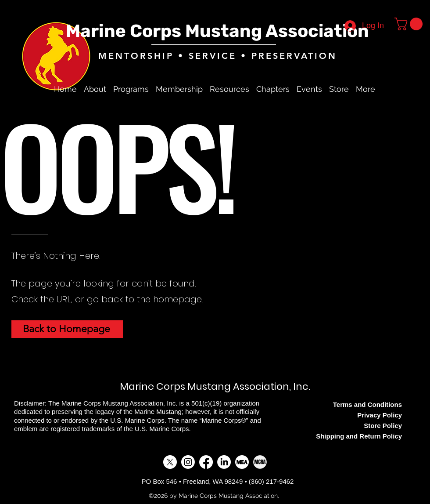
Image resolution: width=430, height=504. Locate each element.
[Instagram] (188, 462)
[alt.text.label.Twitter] (416, 89)
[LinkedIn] (224, 462)
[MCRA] (260, 462)
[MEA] (242, 462)
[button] (410, 24)
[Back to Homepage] (67, 329)
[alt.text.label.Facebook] (403, 89)
